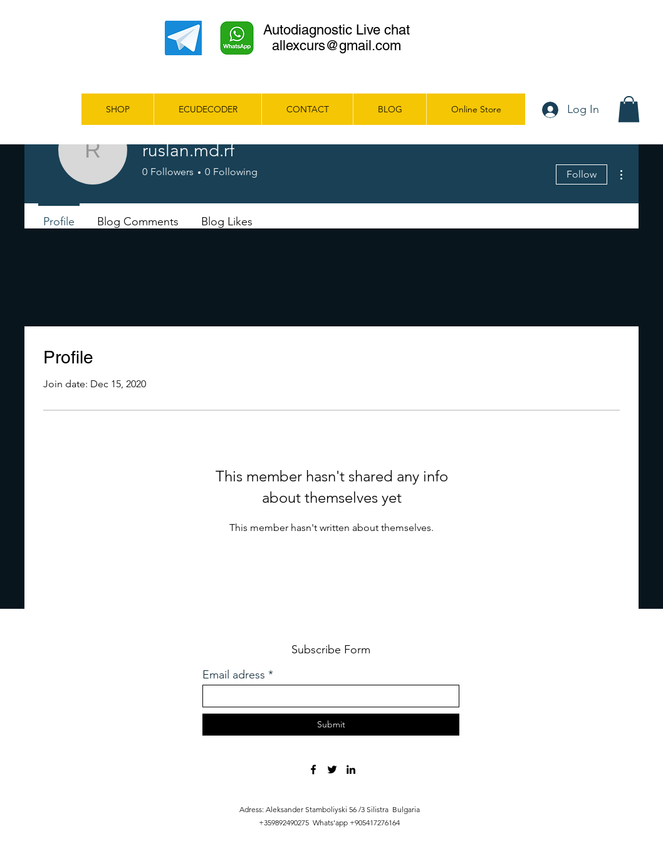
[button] (629, 109)
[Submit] (330, 725)
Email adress (233, 674)
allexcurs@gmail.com (336, 45)
